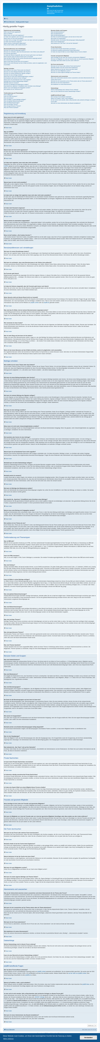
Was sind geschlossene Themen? (12, 106)
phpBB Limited (35, 302)
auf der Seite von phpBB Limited (77, 973)
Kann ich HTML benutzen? (10, 96)
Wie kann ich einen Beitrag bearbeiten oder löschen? (17, 71)
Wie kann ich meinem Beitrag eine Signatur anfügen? (17, 73)
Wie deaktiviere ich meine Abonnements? (61, 84)
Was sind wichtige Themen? (11, 104)
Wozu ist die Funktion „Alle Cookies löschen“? (15, 44)
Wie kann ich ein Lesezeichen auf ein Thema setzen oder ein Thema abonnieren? (71, 81)
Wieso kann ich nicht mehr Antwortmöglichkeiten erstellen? (18, 76)
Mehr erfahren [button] (8, 1039)
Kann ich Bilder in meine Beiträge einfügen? (15, 99)
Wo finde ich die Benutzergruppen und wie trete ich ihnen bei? (66, 36)
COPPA (6, 166)
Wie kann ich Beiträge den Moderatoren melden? (16, 84)
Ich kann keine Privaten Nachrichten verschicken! (63, 48)
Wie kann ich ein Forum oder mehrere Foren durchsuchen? (66, 66)
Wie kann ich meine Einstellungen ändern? (14, 50)
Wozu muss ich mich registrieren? (12, 32)
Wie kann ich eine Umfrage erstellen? (13, 75)
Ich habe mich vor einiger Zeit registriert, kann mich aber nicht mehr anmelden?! (24, 40)
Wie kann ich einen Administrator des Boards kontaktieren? (66, 103)
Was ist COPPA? (8, 33)
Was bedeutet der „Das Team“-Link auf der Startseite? (64, 43)
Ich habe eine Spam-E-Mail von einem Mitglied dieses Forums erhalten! (69, 51)
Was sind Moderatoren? (57, 33)
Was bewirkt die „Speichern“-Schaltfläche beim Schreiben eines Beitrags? (22, 86)
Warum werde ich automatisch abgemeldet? (15, 43)
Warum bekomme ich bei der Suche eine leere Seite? (64, 69)
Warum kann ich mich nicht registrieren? (14, 35)
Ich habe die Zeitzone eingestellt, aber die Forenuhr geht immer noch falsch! (23, 55)
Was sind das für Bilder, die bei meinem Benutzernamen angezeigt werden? (23, 58)
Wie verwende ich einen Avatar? (12, 59)
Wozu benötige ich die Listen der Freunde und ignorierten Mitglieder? (68, 57)
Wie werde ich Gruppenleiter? (58, 38)
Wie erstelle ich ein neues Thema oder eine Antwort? (17, 70)
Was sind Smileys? (8, 98)
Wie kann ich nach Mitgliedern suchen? (61, 70)
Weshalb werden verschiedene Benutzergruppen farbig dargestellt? (68, 40)
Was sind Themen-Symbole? (11, 107)
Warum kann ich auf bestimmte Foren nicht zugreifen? (17, 79)
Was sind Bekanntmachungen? (12, 102)
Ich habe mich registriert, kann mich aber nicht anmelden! (18, 36)
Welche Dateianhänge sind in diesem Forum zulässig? (64, 89)
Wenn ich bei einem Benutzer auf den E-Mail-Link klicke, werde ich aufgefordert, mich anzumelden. (25, 63)
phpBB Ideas (85, 984)
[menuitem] (6, 18)
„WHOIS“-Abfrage (39, 997)
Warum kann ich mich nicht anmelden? (13, 38)
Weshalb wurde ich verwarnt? (11, 82)
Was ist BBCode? (8, 94)
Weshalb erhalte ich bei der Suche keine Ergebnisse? (64, 67)
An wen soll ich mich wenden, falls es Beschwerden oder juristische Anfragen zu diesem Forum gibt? (73, 100)
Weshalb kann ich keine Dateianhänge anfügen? (16, 81)
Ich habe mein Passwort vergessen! (13, 41)
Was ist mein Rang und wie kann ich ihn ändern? (16, 61)
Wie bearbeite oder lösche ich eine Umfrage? (15, 78)
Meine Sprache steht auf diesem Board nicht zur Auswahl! (18, 56)
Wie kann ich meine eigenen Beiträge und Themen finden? (65, 72)
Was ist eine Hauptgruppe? (57, 41)
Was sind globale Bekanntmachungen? (13, 101)
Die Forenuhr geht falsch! (10, 53)
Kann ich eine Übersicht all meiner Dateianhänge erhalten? (65, 91)
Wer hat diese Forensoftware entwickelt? (61, 96)
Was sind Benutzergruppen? (58, 35)
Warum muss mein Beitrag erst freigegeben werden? (17, 87)
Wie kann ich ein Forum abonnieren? (60, 82)
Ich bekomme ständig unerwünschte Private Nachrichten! (65, 50)
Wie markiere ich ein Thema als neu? (13, 89)
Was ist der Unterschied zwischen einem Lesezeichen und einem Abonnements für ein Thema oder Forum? (72, 78)
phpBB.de (46, 302)
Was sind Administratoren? (57, 32)
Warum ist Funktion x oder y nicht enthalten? (62, 98)
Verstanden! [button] (88, 1037)
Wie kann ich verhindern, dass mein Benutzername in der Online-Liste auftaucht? (24, 51)
